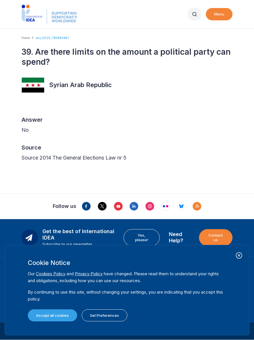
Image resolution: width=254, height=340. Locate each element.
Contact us (215, 237)
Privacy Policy (89, 273)
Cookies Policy (50, 273)
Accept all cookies (52, 315)
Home (26, 38)
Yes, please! (141, 237)
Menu (219, 14)
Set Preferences (104, 315)
